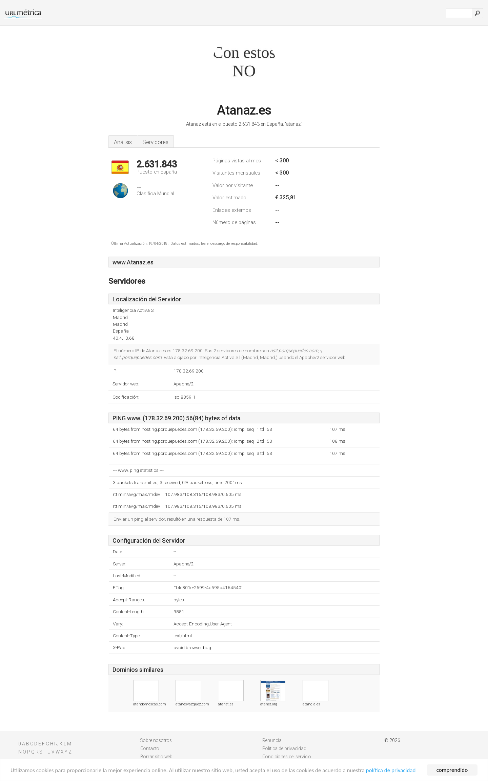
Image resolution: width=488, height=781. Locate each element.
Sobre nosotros (156, 740)
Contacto (149, 748)
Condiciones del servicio (286, 756)
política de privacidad (391, 770)
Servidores (155, 142)
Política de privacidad (284, 748)
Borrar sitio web (156, 756)
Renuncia (272, 740)
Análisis (123, 142)
